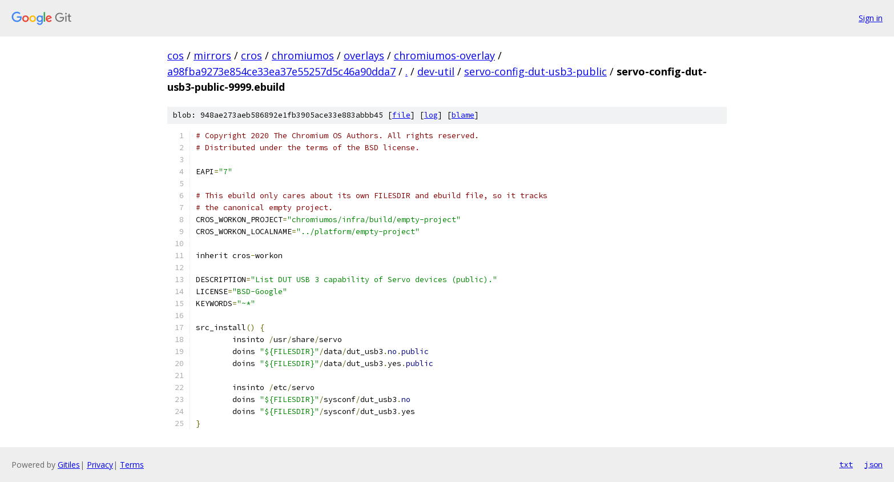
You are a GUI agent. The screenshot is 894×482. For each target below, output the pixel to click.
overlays (364, 55)
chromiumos (303, 55)
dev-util (435, 71)
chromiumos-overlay (444, 55)
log (431, 115)
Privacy (100, 464)
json (873, 464)
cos (175, 55)
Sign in (871, 18)
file (401, 115)
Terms (132, 464)
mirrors (212, 55)
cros (251, 55)
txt (846, 464)
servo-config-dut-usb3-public (535, 71)
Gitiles (69, 464)
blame (463, 115)
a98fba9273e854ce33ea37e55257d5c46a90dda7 (281, 71)
